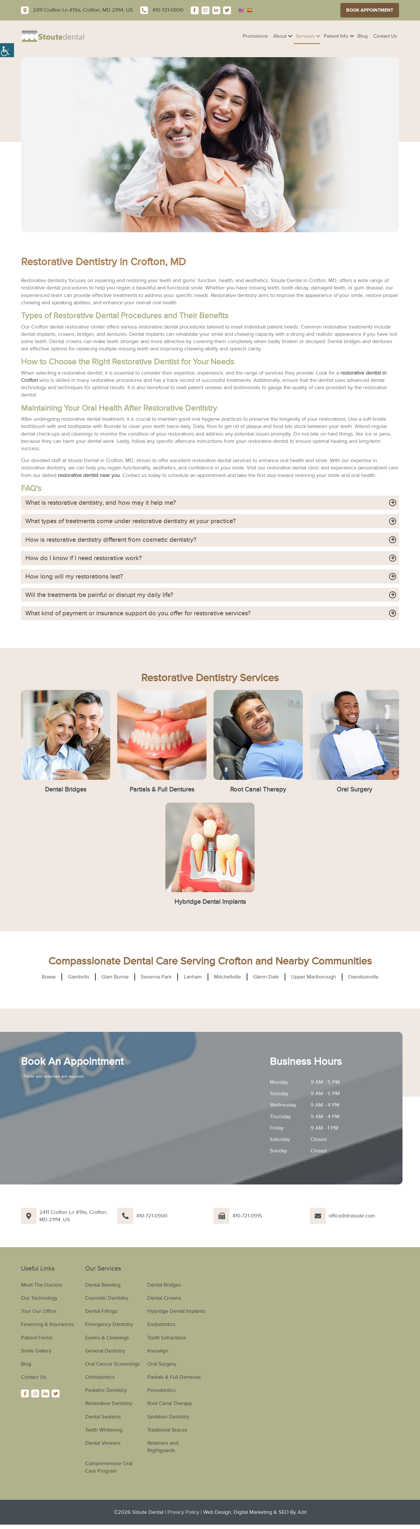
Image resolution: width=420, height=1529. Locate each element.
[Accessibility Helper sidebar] (7, 50)
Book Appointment (369, 10)
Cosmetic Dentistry (106, 1298)
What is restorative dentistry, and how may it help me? (100, 502)
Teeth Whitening (103, 1430)
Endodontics (161, 1325)
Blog (363, 36)
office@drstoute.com (352, 1216)
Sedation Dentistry (168, 1417)
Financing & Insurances (47, 1325)
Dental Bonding (102, 1285)
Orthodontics (100, 1377)
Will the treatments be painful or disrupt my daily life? (99, 595)
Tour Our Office (38, 1311)
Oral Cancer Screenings (112, 1364)
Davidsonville (363, 977)
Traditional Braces (167, 1430)
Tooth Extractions (166, 1338)
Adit (302, 1512)
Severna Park (156, 977)
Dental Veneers (102, 1443)
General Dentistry (105, 1351)
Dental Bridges (65, 789)
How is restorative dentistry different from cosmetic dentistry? (110, 540)
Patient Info (336, 36)
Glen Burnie (115, 977)
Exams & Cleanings (107, 1338)
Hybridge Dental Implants (210, 902)
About (279, 36)
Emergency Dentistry (109, 1325)
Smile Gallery (36, 1351)
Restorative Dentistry (108, 1404)
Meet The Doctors (41, 1285)
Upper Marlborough (313, 977)
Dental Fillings (101, 1311)
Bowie (49, 977)
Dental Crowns (164, 1298)
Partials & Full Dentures (162, 789)
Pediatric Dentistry (106, 1391)
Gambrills (78, 977)
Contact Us (385, 36)
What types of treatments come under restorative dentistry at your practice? (130, 521)
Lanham (193, 977)
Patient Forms (36, 1338)
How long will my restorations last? (74, 576)
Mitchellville (227, 977)
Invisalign (157, 1351)
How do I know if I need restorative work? (83, 558)
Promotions (255, 36)
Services (305, 36)
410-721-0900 (151, 1216)
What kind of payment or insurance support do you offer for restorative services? (138, 613)
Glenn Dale (266, 977)
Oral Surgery (354, 789)
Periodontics (161, 1391)
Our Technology (39, 1298)
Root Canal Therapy (258, 789)
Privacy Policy (183, 1512)
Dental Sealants (103, 1417)
